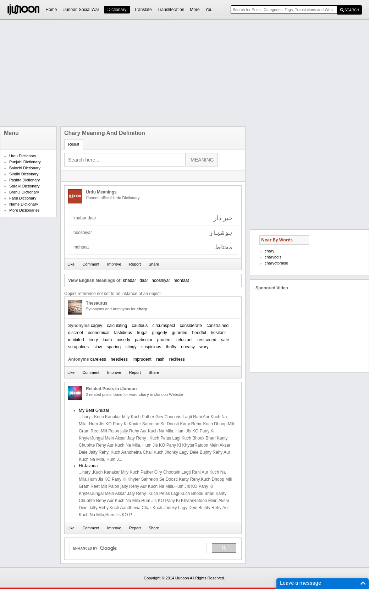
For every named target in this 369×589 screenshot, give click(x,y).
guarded (179, 332)
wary (203, 346)
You (209, 9)
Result (73, 144)
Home (51, 9)
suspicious (151, 346)
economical (98, 332)
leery (93, 339)
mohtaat (181, 280)
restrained (206, 339)
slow (97, 346)
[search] (137, 548)
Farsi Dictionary (22, 198)
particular (143, 339)
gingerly (159, 332)
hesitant (218, 332)
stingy (130, 346)
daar (143, 280)
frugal (142, 332)
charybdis (273, 257)
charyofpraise (276, 263)
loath (107, 339)
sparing (114, 346)
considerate (191, 325)
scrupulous (78, 346)
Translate (143, 9)
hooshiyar (161, 280)
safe (225, 339)
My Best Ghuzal (94, 410)
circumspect (164, 325)
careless (98, 359)
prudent (164, 339)
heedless (119, 359)
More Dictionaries (24, 210)
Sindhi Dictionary (24, 174)
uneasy (188, 346)
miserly (123, 339)
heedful (199, 332)
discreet (75, 332)
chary (269, 251)
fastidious (123, 332)
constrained (217, 325)
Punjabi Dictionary (25, 162)
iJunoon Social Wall (81, 9)
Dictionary (117, 9)
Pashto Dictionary (24, 180)
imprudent (141, 359)
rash (160, 359)
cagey (96, 325)
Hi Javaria (88, 465)
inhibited (76, 339)
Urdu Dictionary (22, 156)
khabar (129, 280)
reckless (177, 359)
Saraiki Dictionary (24, 186)
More (194, 9)
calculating (117, 325)
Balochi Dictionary (24, 168)
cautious (140, 325)
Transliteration (171, 9)
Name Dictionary (23, 204)
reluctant (184, 339)
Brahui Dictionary (24, 192)
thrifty (171, 346)
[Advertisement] (139, 73)
